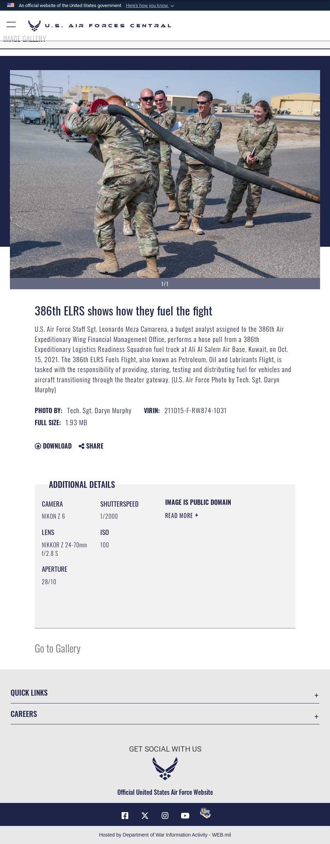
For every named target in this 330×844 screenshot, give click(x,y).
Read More (180, 515)
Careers (24, 713)
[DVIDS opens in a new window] (205, 813)
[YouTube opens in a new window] (185, 815)
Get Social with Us (165, 749)
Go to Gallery (57, 647)
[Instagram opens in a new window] (165, 815)
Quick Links (29, 692)
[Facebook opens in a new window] (124, 815)
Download (53, 445)
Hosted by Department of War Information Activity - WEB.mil (165, 835)
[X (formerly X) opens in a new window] (145, 815)
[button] (150, 5)
